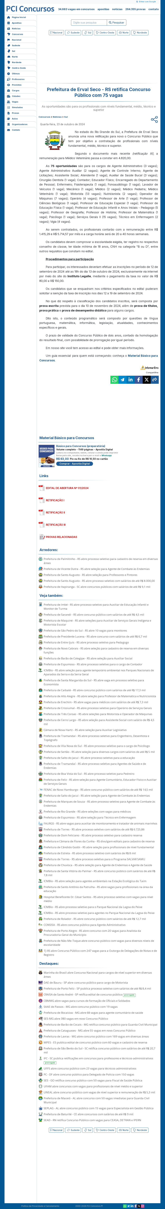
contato (153, 9)
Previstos (14, 84)
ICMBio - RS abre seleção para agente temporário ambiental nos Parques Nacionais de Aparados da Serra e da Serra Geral (99, 672)
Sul (11, 51)
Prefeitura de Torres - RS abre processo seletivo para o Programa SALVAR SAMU (94, 859)
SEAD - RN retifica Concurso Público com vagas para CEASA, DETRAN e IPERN (92, 1120)
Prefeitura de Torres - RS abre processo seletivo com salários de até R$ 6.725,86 (94, 829)
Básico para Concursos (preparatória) (80, 446)
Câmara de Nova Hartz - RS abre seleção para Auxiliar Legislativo (85, 730)
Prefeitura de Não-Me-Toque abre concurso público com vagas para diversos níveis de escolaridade (99, 943)
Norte (12, 56)
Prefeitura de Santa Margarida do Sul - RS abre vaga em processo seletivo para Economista (94, 682)
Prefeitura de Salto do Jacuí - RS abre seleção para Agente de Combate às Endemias (97, 795)
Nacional (14, 39)
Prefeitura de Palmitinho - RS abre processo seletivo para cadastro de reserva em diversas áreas (101, 561)
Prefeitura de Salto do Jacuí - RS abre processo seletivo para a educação (89, 758)
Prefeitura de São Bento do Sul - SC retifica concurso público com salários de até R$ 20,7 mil (99, 1050)
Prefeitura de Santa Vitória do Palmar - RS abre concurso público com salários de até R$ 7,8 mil (99, 873)
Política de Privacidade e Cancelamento (40, 1206)
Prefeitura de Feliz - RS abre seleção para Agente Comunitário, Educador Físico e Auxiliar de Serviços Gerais (100, 782)
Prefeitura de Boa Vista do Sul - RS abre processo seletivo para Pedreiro (89, 774)
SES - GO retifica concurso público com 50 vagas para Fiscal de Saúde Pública (93, 1080)
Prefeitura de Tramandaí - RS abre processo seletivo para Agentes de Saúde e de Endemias (95, 766)
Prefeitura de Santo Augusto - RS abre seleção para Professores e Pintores (90, 575)
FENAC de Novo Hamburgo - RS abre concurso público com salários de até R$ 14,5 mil (98, 789)
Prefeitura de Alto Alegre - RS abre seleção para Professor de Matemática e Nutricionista (100, 696)
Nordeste (14, 62)
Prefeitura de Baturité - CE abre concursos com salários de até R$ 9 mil (88, 1114)
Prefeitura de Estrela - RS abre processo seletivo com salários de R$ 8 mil (90, 853)
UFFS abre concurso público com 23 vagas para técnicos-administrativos (90, 1068)
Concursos (15, 34)
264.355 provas (135, 9)
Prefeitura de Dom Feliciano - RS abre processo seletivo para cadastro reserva (93, 835)
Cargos (13, 90)
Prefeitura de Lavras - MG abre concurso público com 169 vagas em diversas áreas (96, 1036)
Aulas (12, 118)
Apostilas (14, 22)
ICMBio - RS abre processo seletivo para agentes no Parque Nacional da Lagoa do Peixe (99, 913)
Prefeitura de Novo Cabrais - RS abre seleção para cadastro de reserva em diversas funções (96, 650)
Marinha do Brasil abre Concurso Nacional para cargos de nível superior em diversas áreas (98, 974)
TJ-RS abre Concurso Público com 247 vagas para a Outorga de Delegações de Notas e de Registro (100, 953)
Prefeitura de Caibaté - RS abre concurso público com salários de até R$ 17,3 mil (95, 690)
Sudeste (13, 45)
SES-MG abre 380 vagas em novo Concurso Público (76, 1018)
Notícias (13, 28)
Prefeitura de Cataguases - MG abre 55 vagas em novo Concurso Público (90, 1030)
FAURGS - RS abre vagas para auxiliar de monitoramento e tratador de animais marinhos (100, 823)
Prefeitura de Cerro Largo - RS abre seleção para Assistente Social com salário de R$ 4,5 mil (99, 722)
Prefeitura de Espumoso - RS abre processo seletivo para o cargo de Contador (93, 664)
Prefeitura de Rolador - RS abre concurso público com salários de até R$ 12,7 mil (95, 919)
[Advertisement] (72, 60)
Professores (15, 78)
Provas (13, 112)
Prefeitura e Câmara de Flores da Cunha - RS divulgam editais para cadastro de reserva (99, 841)
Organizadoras (17, 124)
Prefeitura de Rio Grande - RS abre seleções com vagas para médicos (87, 811)
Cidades (13, 95)
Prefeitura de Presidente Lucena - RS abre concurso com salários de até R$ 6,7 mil (95, 636)
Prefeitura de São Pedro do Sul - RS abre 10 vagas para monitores (85, 630)
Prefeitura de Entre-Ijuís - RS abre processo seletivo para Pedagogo (86, 642)
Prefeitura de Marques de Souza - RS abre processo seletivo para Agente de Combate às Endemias (99, 803)
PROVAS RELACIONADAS (61, 537)
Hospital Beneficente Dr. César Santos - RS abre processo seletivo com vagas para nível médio (98, 899)
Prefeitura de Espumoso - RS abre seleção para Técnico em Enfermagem (90, 817)
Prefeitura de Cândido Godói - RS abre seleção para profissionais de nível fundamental (99, 847)
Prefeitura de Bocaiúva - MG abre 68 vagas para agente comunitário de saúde (93, 1012)
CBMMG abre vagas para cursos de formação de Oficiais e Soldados (87, 1001)
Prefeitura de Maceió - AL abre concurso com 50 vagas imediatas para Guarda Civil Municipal (97, 1100)
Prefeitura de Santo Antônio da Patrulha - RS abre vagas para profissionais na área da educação (98, 889)
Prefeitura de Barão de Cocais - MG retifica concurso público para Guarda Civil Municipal (100, 1024)
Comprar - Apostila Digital (74, 463)
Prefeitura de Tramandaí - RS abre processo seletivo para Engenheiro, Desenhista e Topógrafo (96, 738)
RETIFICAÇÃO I (55, 500)
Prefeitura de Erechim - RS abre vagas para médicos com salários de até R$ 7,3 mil (96, 702)
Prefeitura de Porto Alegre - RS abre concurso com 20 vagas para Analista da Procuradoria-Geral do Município (92, 933)
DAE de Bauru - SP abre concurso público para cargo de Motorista (86, 982)
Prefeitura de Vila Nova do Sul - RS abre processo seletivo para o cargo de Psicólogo (97, 746)
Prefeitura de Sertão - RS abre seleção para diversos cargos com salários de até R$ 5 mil (99, 752)
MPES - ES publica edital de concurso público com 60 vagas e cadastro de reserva (95, 1042)
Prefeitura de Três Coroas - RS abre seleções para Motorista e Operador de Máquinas (98, 714)
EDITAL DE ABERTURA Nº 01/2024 (67, 488)
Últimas (13, 73)
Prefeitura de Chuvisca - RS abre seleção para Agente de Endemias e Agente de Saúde (98, 865)
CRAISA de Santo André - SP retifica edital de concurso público (90, 995)
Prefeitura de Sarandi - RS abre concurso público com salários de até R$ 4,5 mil (94, 614)
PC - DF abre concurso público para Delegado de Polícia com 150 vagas (89, 1074)
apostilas (103, 9)
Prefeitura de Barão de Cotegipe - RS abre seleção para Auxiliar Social (88, 658)
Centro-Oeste (16, 68)
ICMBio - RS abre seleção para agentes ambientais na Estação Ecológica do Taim (95, 881)
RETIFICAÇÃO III (56, 524)
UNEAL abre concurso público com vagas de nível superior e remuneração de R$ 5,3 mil (99, 1092)
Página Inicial (16, 17)
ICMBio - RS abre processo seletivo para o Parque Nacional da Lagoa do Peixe (93, 907)
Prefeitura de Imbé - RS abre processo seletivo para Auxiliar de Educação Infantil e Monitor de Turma (96, 606)
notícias (117, 9)
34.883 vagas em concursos (76, 9)
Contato (13, 129)
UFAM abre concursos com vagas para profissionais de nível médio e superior (93, 1086)
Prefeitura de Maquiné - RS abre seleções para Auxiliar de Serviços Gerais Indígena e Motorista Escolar (97, 622)
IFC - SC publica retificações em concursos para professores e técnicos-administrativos (98, 1060)
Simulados (15, 107)
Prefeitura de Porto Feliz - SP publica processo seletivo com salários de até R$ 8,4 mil (97, 988)
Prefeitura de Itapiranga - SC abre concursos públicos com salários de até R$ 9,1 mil (97, 587)
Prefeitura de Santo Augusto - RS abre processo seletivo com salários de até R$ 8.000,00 (99, 581)
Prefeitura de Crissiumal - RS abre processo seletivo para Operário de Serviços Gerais (98, 708)
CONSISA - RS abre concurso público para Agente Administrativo (85, 925)
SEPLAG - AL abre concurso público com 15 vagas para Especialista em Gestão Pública (99, 1108)
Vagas (12, 101)
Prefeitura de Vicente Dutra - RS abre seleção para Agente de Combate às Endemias (97, 569)
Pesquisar (116, 22)
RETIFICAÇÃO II (55, 512)
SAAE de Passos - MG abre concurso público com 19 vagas (81, 1007)
